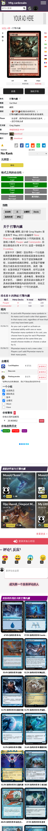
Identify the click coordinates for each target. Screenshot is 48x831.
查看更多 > (41, 533)
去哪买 (27, 212)
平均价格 (16, 431)
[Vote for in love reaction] (5, 557)
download (18, 134)
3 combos (8, 248)
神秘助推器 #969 (16, 129)
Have (8, 407)
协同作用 (9, 217)
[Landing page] (4, 2)
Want (8, 404)
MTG (4, 28)
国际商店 (10, 394)
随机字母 (35, 91)
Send (41, 421)
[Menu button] (43, 5)
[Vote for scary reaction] (30, 557)
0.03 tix (38, 84)
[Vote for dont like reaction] (42, 557)
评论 (19, 217)
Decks (36, 212)
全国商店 (10, 390)
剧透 (13, 91)
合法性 (8, 212)
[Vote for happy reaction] (17, 557)
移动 (12, 165)
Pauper (20, 241)
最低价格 (6, 431)
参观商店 (42, 366)
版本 (8, 397)
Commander (35, 241)
